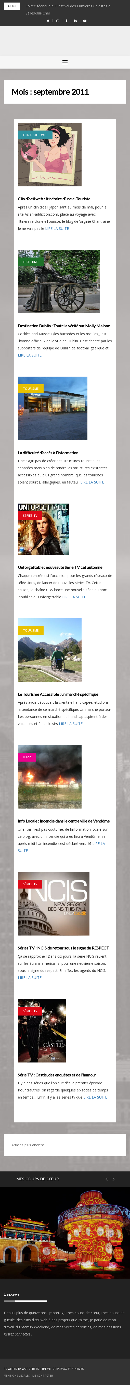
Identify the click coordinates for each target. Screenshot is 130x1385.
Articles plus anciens (28, 1144)
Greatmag (60, 1369)
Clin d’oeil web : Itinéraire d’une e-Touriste (54, 199)
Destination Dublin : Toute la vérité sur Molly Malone (64, 326)
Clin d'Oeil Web (35, 135)
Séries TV (30, 515)
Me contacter (42, 1375)
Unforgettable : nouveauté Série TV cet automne (60, 567)
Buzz (27, 757)
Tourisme (30, 388)
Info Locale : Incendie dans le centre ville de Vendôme (64, 821)
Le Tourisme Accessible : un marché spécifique (58, 694)
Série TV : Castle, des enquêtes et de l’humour (57, 1075)
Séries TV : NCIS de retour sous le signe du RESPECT (63, 948)
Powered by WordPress (21, 1369)
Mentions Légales (17, 1375)
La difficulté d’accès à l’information (48, 452)
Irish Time (30, 262)
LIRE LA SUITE (57, 228)
